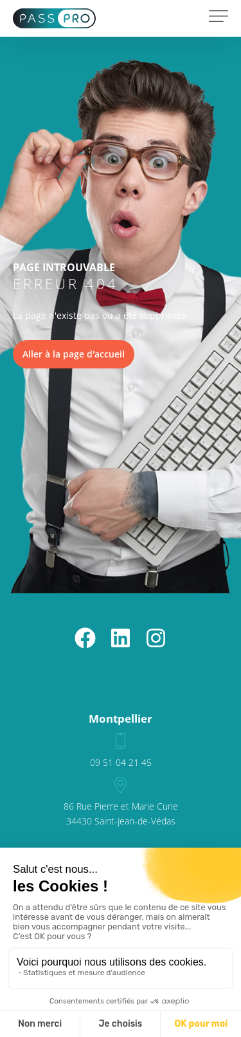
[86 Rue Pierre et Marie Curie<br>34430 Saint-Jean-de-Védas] (120, 785)
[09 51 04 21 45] (120, 741)
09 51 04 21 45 (121, 762)
